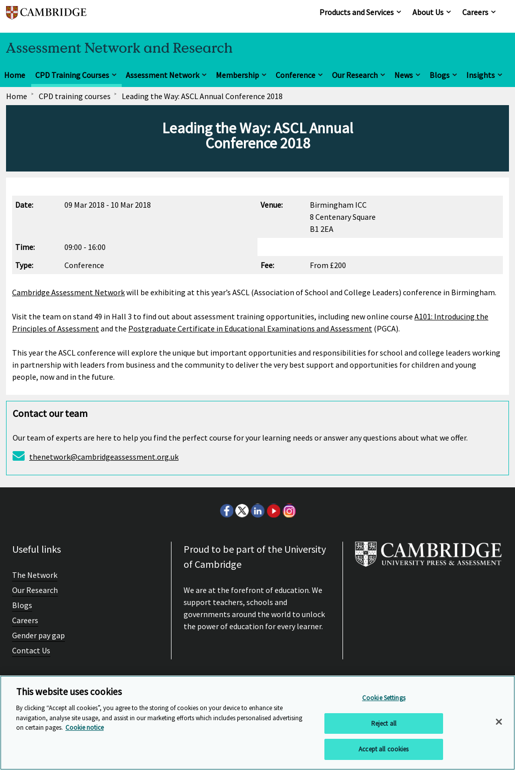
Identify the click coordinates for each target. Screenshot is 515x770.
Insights (480, 75)
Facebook (226, 510)
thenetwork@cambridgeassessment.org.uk (104, 457)
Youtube (273, 510)
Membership (237, 75)
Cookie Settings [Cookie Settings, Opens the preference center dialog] (383, 698)
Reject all (383, 723)
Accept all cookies (383, 749)
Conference (295, 75)
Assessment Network (162, 75)
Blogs (440, 75)
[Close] (499, 722)
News (403, 75)
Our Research (355, 75)
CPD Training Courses (72, 75)
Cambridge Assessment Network (68, 292)
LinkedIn (257, 510)
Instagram (289, 510)
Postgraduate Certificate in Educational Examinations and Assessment (250, 328)
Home (14, 75)
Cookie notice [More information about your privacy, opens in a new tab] (84, 727)
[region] (257, 722)
